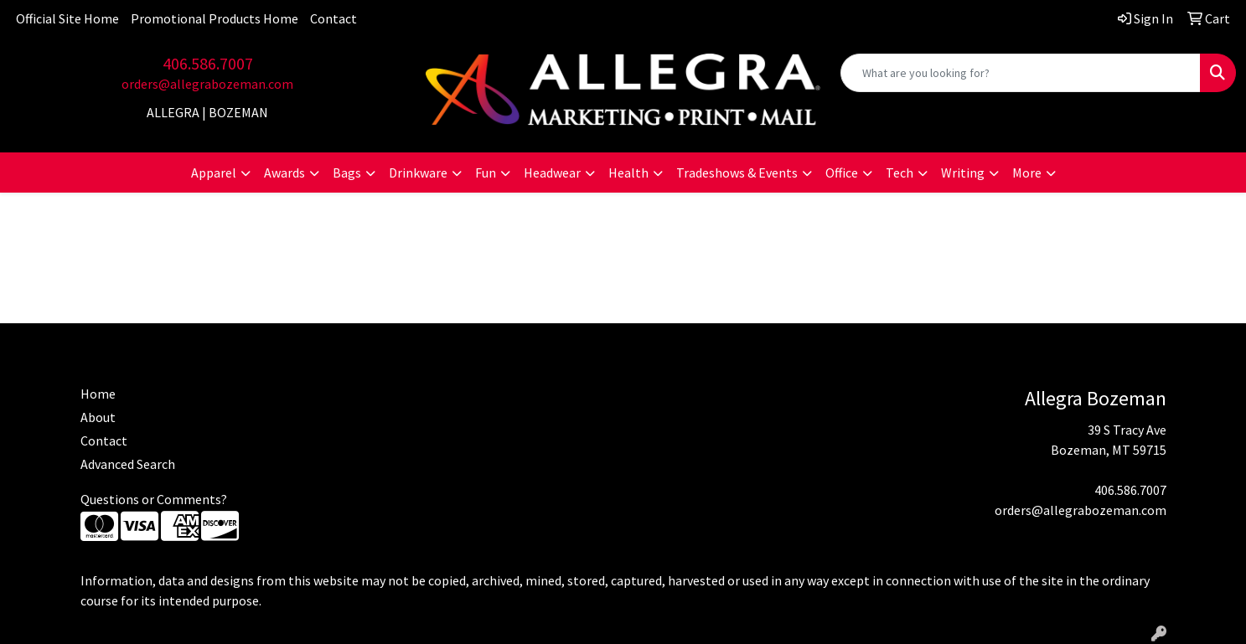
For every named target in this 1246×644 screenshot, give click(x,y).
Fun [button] (485, 172)
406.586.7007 (208, 63)
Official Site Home (67, 18)
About (98, 417)
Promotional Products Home (214, 18)
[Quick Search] (1020, 73)
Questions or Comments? (153, 499)
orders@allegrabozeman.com (207, 83)
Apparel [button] (213, 172)
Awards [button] (284, 172)
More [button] (1027, 172)
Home (98, 393)
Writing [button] (963, 172)
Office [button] (841, 172)
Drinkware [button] (418, 172)
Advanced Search (127, 464)
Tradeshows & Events (737, 172)
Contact (333, 18)
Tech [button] (899, 172)
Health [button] (628, 172)
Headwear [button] (552, 172)
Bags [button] (347, 172)
